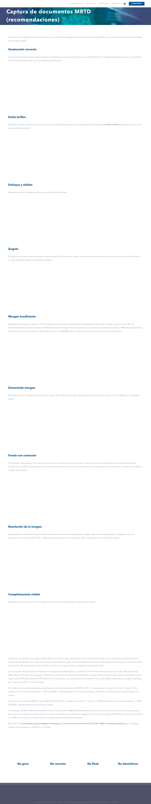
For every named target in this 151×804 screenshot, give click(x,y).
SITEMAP (114, 802)
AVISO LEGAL (103, 802)
